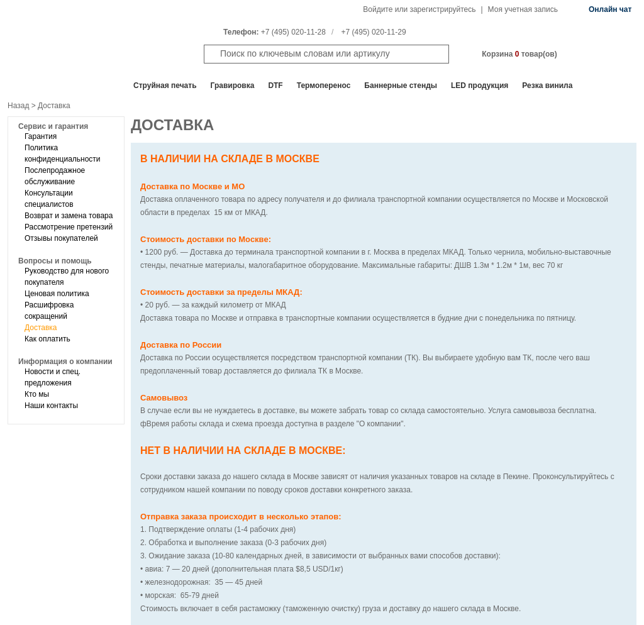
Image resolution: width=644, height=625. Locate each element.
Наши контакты (51, 405)
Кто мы (37, 394)
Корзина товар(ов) (519, 54)
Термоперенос (324, 85)
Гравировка (233, 85)
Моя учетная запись (523, 9)
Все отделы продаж (57, 85)
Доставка (41, 327)
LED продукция (479, 85)
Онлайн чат (610, 9)
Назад (18, 105)
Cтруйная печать (165, 85)
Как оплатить (47, 339)
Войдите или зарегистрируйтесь (419, 9)
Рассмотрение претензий (69, 227)
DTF (275, 85)
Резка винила (547, 85)
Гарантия (41, 136)
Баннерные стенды (400, 85)
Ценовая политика (57, 293)
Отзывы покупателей (61, 238)
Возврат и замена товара (69, 215)
